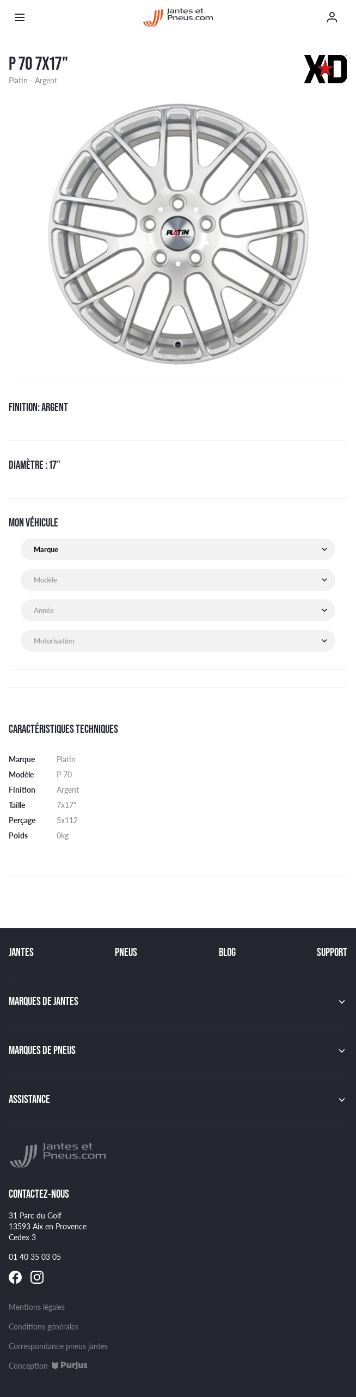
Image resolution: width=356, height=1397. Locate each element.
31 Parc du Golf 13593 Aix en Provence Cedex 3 (48, 1226)
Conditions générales (43, 1326)
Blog (227, 952)
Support (332, 952)
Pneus (126, 952)
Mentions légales (37, 1306)
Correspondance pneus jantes (58, 1345)
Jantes (21, 952)
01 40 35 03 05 (35, 1256)
